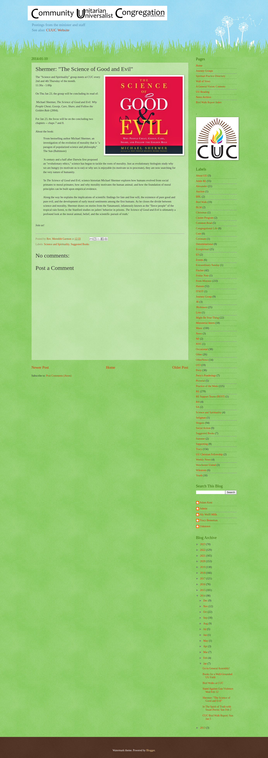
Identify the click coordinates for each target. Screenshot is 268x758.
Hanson (200, 286)
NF (198, 338)
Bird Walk (201, 202)
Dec (205, 600)
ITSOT (200, 291)
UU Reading (202, 91)
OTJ (198, 365)
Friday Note (202, 275)
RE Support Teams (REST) (210, 396)
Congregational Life (207, 228)
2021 (203, 555)
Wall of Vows (203, 81)
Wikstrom (201, 470)
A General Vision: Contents (210, 86)
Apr (205, 646)
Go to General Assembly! (216, 668)
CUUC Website (57, 30)
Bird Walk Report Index (209, 102)
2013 (203, 727)
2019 (203, 567)
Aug (205, 623)
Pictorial (200, 380)
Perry (199, 370)
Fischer (200, 270)
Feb (205, 658)
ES (197, 254)
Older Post (180, 367)
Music (199, 328)
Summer (200, 438)
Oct (205, 611)
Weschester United (206, 465)
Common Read (204, 223)
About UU (201, 175)
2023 (203, 544)
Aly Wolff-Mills (208, 514)
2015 (203, 590)
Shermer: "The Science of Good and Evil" (216, 699)
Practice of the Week (207, 386)
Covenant (201, 238)
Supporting (202, 444)
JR (197, 301)
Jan (205, 663)
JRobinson (201, 307)
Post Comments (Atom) (58, 375)
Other (199, 354)
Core (198, 233)
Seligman (201, 417)
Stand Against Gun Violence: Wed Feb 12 (218, 690)
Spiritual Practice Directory (210, 76)
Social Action (203, 428)
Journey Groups (204, 70)
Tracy (199, 449)
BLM (199, 207)
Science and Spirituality (56, 244)
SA (198, 407)
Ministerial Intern (205, 322)
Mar (205, 652)
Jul (205, 629)
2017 (203, 578)
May (206, 640)
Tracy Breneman (209, 520)
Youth (199, 475)
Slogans (200, 422)
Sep (205, 617)
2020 (203, 561)
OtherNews (202, 359)
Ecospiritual (202, 249)
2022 (203, 549)
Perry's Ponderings (206, 375)
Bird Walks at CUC (213, 683)
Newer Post (40, 367)
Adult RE (201, 181)
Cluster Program (205, 217)
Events (199, 259)
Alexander (201, 186)
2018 (203, 572)
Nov (205, 606)
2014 (203, 595)
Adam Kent (206, 502)
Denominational (204, 244)
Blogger (150, 750)
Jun (205, 635)
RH (198, 401)
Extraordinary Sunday (207, 265)
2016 (203, 584)
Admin (203, 508)
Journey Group (204, 296)
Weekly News (203, 459)
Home (110, 367)
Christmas (201, 212)
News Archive (203, 97)
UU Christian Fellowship (209, 454)
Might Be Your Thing (207, 317)
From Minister (203, 281)
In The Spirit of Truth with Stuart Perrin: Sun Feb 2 (217, 708)
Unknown (205, 526)
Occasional (202, 349)
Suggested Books (80, 244)
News (199, 333)
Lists (198, 312)
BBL (198, 196)
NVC (199, 344)
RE (198, 391)
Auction (200, 191)
